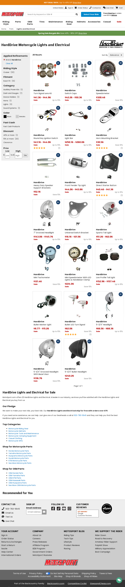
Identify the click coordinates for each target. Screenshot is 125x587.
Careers (36, 538)
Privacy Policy (35, 573)
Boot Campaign (102, 551)
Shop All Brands (73, 576)
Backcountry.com (55, 583)
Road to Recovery (103, 538)
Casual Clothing (15, 438)
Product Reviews (72, 545)
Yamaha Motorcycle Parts (20, 453)
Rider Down (100, 535)
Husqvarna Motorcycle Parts (20, 456)
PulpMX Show (101, 545)
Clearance (7, 142)
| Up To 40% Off (62, 2)
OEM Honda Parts (16, 473)
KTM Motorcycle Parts (18, 460)
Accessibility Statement (39, 576)
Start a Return (8, 545)
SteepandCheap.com (100, 583)
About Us (37, 535)
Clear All (9, 63)
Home (3, 29)
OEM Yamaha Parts (17, 475)
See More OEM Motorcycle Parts (22, 485)
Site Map (58, 576)
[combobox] (116, 55)
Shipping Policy (89, 573)
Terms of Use (19, 573)
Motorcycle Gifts (16, 441)
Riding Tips (69, 535)
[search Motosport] (52, 14)
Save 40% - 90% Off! (62, 33)
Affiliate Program (41, 545)
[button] (108, 8)
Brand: (13, 60)
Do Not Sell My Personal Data (64, 573)
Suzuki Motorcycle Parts (19, 458)
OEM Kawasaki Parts (17, 480)
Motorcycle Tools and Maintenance (24, 433)
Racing (67, 548)
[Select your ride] (91, 14)
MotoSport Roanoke (42, 555)
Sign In (4, 535)
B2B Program (39, 548)
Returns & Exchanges (11, 541)
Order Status (7, 538)
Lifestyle (68, 541)
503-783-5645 (80, 415)
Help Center (7, 551)
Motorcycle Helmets (17, 431)
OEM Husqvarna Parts (18, 483)
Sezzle (4, 548)
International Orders (11, 555)
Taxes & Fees (105, 573)
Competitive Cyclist (77, 583)
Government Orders (42, 551)
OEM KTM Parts (15, 478)
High (16, 154)
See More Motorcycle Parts (20, 463)
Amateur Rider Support (106, 541)
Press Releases (40, 541)
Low (6, 154)
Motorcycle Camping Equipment (22, 436)
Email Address (33, 508)
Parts (11, 29)
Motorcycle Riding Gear (18, 428)
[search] (76, 14)
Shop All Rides (90, 576)
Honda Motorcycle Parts (19, 451)
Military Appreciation (105, 548)
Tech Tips (68, 538)
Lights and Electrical (26, 29)
